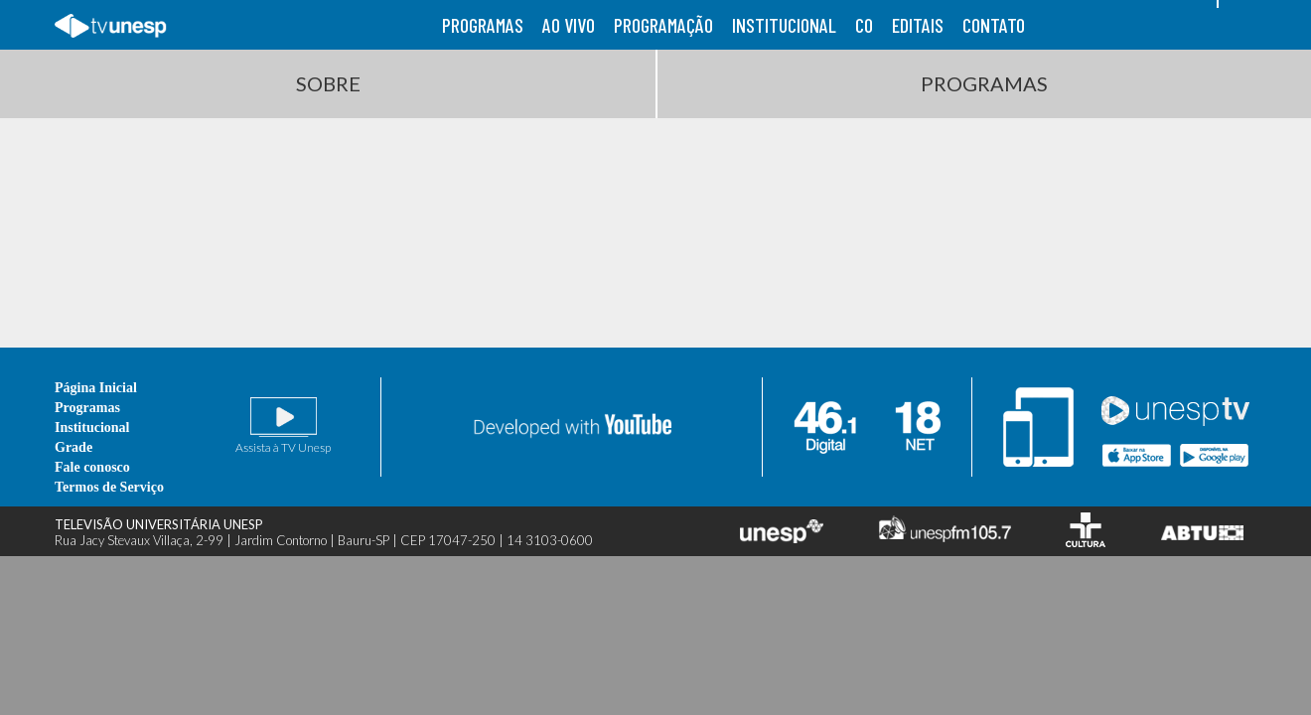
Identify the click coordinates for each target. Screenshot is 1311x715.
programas (482, 25)
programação (663, 25)
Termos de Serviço (109, 487)
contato (993, 25)
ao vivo (568, 25)
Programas (984, 83)
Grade (73, 447)
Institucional (92, 427)
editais (918, 25)
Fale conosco (92, 467)
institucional (784, 25)
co (864, 25)
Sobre (328, 83)
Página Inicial (96, 387)
